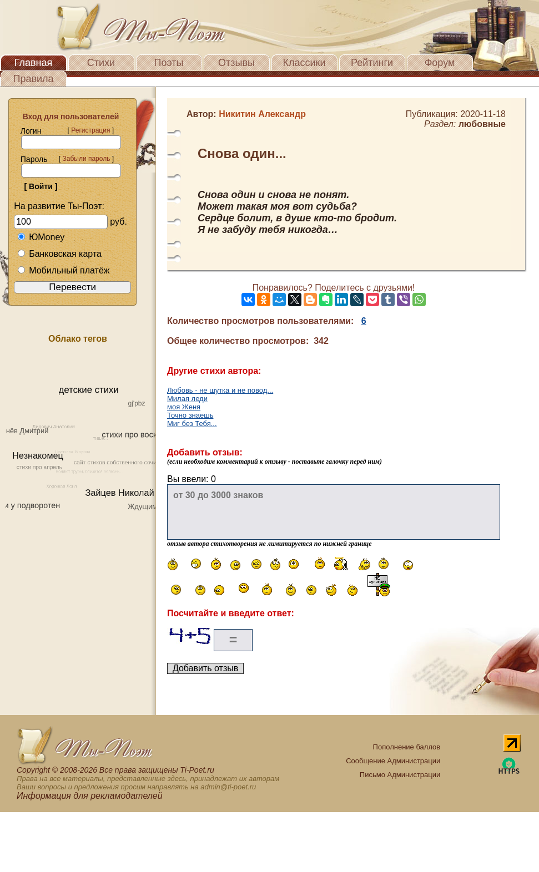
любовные (482, 124)
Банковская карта (59, 253)
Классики (304, 62)
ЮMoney (40, 237)
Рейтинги (372, 62)
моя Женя (183, 407)
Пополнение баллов (407, 747)
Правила (33, 78)
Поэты (169, 62)
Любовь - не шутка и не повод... (220, 390)
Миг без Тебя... (192, 423)
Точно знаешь (190, 415)
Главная (33, 62)
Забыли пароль (86, 159)
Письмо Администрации (400, 774)
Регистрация (90, 130)
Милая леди (187, 398)
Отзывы (236, 62)
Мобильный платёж (63, 270)
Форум (440, 62)
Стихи (101, 62)
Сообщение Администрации (393, 761)
